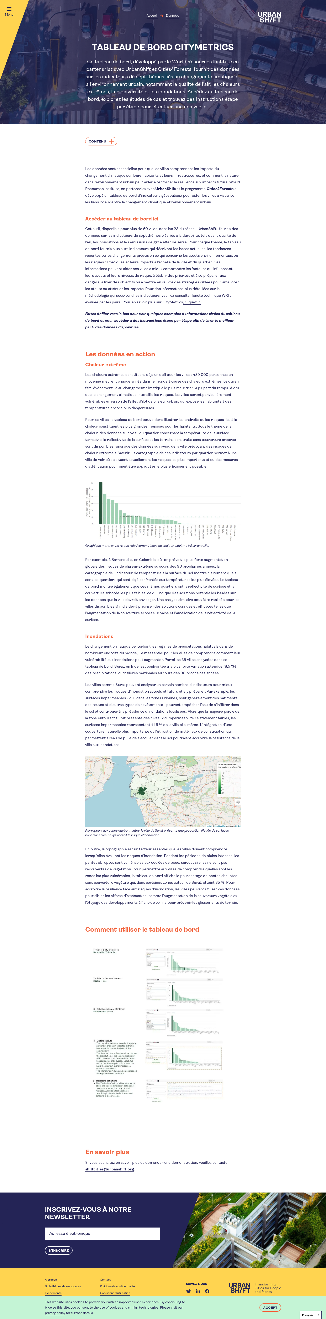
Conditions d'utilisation (115, 1293)
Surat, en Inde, (127, 666)
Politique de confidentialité (117, 1286)
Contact (105, 1279)
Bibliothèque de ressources (63, 1286)
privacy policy (55, 1313)
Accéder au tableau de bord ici (121, 219)
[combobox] (311, 1315)
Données (172, 16)
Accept (270, 1308)
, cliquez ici (192, 302)
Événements (53, 1293)
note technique (208, 295)
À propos (51, 1279)
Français (307, 1315)
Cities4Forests (220, 189)
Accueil (152, 16)
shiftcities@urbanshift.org (109, 1169)
